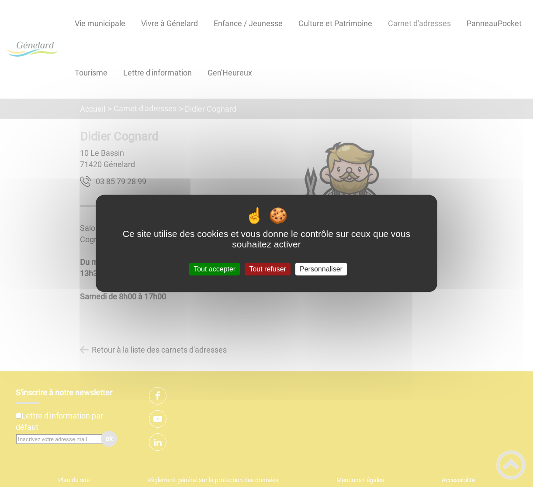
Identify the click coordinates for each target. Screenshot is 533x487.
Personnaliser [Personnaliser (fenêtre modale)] (321, 269)
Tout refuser (267, 269)
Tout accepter (214, 269)
